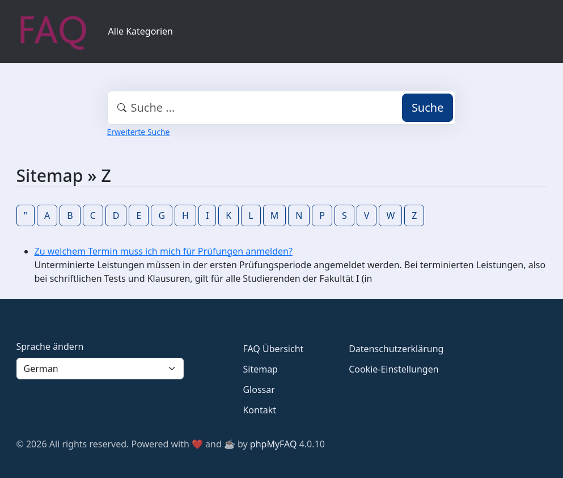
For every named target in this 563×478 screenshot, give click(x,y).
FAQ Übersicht (273, 348)
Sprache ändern (50, 346)
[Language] (100, 368)
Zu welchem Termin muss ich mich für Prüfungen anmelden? (164, 251)
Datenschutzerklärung (396, 348)
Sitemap (260, 369)
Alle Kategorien (140, 31)
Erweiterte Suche (138, 131)
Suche (428, 107)
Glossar (258, 389)
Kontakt (259, 410)
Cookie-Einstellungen (393, 369)
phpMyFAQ (273, 444)
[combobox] (281, 108)
